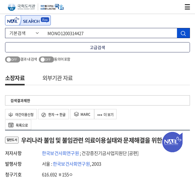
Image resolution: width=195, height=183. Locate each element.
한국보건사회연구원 (60, 153)
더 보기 (111, 114)
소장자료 (15, 77)
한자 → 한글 (57, 114)
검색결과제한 (20, 100)
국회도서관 (21, 7)
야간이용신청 (22, 114)
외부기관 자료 (57, 77)
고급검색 (97, 47)
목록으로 (19, 124)
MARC (86, 114)
